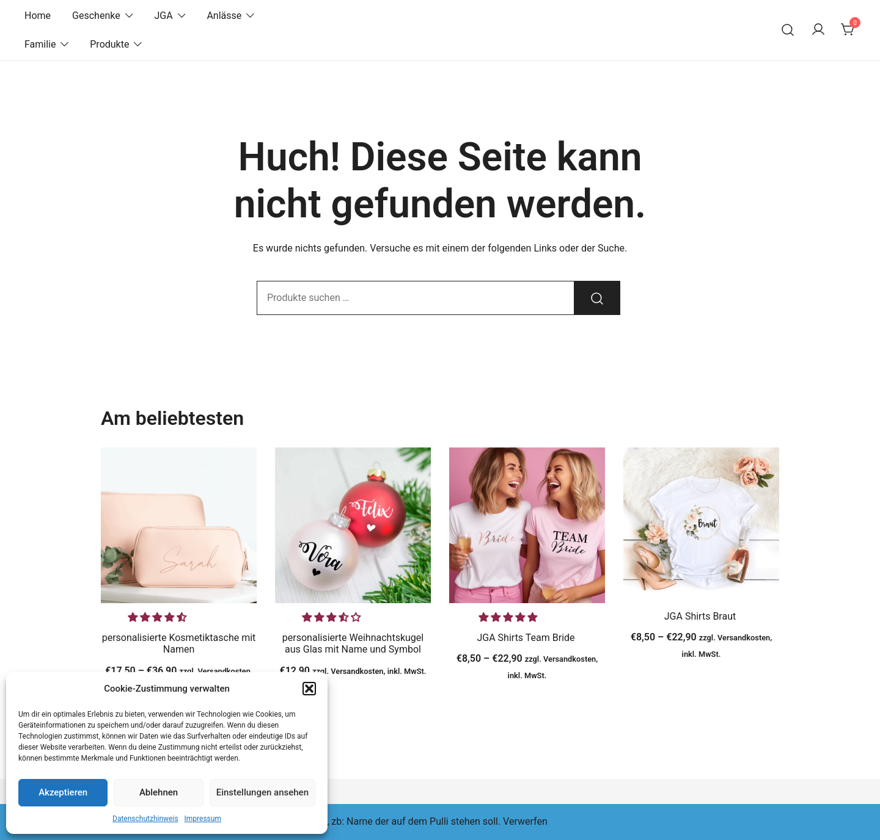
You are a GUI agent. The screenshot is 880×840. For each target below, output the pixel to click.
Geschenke (96, 15)
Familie (40, 44)
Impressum (203, 818)
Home (37, 15)
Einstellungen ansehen (262, 792)
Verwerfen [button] (525, 821)
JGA (163, 15)
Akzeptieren (62, 792)
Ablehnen (158, 792)
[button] (309, 688)
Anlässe (224, 15)
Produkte (109, 44)
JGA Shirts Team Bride (527, 637)
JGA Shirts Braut (701, 616)
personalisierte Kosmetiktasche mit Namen (179, 643)
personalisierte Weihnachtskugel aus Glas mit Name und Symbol (353, 643)
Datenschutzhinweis (145, 818)
